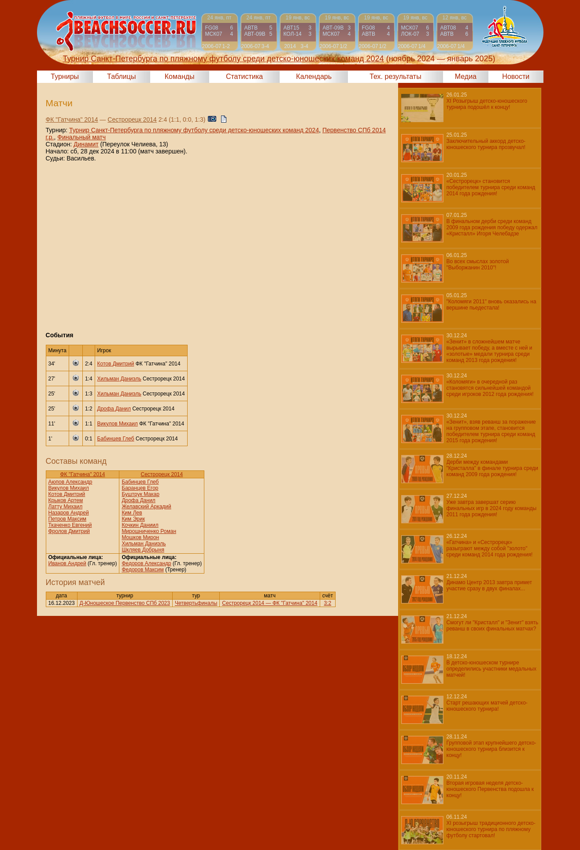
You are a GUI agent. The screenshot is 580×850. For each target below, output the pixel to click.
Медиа (466, 76)
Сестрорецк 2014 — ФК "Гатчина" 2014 (269, 603)
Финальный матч (81, 137)
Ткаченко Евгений (70, 525)
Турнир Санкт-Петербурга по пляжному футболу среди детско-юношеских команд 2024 (194, 130)
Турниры (65, 76)
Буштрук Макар (140, 494)
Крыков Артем (65, 500)
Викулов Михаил (117, 424)
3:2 (327, 603)
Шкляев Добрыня (143, 550)
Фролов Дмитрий (69, 531)
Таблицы (121, 76)
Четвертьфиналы (196, 603)
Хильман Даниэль (119, 379)
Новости (515, 76)
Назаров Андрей (68, 513)
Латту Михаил (65, 506)
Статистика (244, 76)
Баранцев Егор (140, 488)
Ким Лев (132, 513)
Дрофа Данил (114, 409)
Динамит (86, 144)
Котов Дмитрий (115, 364)
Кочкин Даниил (140, 525)
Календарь (314, 76)
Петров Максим (67, 519)
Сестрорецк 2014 (132, 119)
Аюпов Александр (70, 482)
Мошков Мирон (140, 537)
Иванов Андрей (67, 563)
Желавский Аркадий (146, 506)
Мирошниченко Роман (149, 531)
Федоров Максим (142, 570)
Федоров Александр (146, 563)
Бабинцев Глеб (115, 439)
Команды (180, 76)
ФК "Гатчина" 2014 (72, 119)
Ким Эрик (133, 519)
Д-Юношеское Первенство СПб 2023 (125, 603)
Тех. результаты (395, 76)
